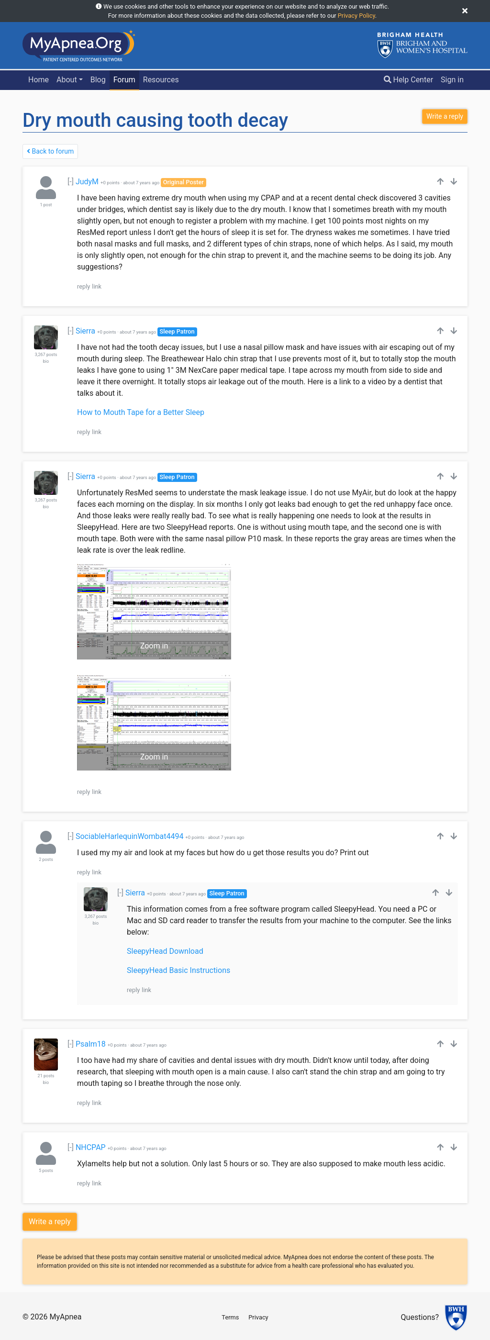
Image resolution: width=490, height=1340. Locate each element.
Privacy (258, 1317)
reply (83, 286)
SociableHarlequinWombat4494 (130, 836)
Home (38, 79)
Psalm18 (91, 1044)
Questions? (420, 1317)
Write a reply (50, 1221)
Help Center (409, 79)
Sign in (452, 79)
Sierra (85, 330)
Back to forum (50, 151)
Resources (161, 79)
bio (46, 361)
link (96, 286)
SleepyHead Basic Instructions (178, 970)
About (66, 79)
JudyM (87, 181)
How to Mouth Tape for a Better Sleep (140, 412)
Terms (230, 1317)
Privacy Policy (356, 15)
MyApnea (65, 1316)
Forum (124, 79)
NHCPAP (91, 1147)
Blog (98, 79)
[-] (70, 181)
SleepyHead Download (165, 951)
